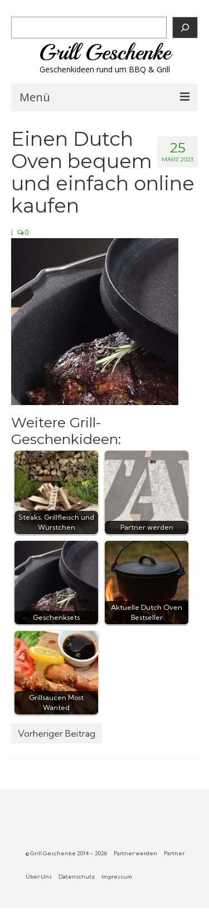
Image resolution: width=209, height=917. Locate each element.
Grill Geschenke (105, 52)
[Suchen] (185, 27)
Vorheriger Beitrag (56, 733)
